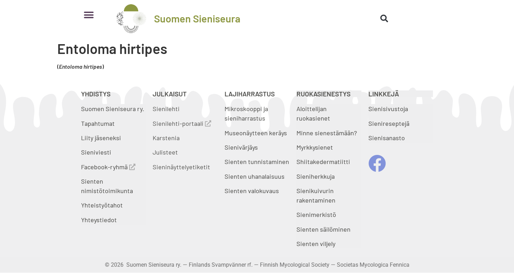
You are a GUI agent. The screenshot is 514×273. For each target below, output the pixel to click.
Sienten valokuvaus (252, 190)
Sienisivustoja (388, 108)
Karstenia (166, 138)
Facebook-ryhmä (108, 167)
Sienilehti (166, 108)
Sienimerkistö (316, 214)
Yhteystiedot (99, 220)
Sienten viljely (315, 243)
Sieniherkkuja (315, 176)
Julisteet (165, 152)
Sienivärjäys (241, 147)
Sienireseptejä (388, 123)
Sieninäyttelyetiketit (181, 167)
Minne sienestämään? (326, 133)
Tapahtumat (98, 123)
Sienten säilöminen (323, 229)
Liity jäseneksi (101, 138)
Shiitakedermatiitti (323, 161)
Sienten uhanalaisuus (255, 176)
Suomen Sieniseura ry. (112, 108)
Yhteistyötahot (102, 205)
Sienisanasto (386, 138)
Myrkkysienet (314, 147)
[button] (89, 15)
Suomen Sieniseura (197, 18)
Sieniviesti (97, 152)
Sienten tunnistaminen (257, 161)
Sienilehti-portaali (182, 123)
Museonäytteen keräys (256, 133)
